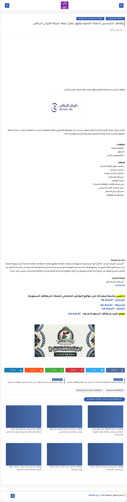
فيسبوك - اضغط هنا (111, 305)
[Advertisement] (63, 59)
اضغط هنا (119, 286)
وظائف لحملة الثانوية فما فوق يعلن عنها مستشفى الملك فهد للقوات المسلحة (106, 432)
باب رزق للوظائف (94, 495)
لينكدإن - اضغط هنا (112, 309)
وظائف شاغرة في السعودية (89, 19)
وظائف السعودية (114, 19)
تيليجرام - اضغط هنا (112, 300)
